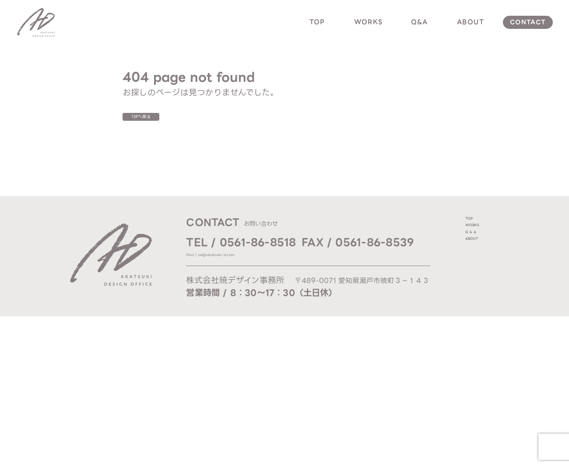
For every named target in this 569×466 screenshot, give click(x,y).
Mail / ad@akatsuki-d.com (237, 262)
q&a (419, 22)
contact (528, 22)
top (317, 22)
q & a (477, 260)
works (368, 22)
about (470, 22)
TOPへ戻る (161, 121)
